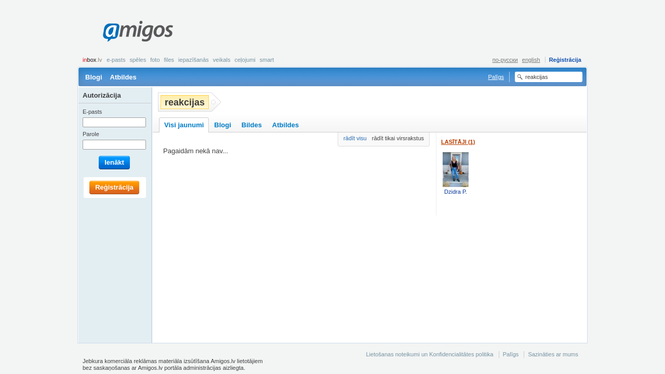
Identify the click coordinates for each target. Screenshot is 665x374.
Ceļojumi (244, 60)
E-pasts (116, 60)
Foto (154, 60)
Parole (91, 134)
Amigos (138, 31)
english (531, 60)
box (92, 60)
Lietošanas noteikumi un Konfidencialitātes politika (429, 354)
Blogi (93, 77)
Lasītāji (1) (458, 142)
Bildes (252, 125)
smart (267, 60)
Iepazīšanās (193, 60)
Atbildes (123, 77)
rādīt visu (355, 138)
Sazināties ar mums (553, 354)
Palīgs (496, 77)
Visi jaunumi (184, 125)
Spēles (137, 60)
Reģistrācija (565, 60)
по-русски (505, 60)
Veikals (222, 60)
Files (169, 60)
